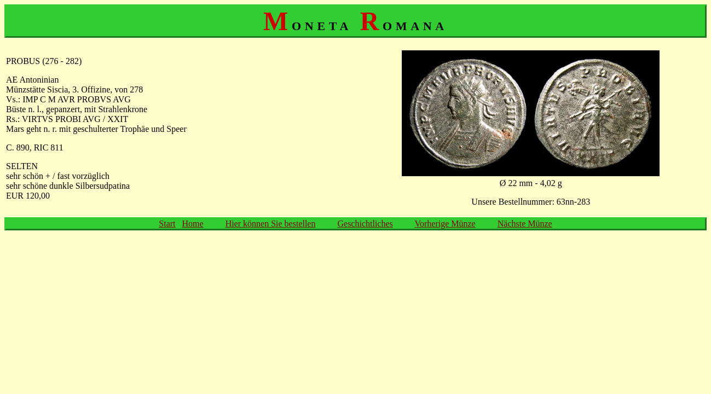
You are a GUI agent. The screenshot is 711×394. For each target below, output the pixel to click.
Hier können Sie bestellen (271, 223)
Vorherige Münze (444, 223)
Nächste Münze (525, 223)
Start (167, 223)
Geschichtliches (364, 223)
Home (193, 223)
